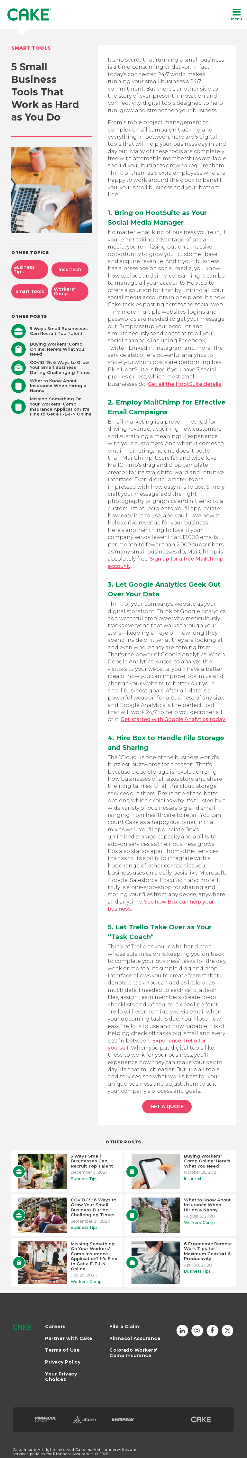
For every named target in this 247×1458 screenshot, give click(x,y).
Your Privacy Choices (61, 1376)
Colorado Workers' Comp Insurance (133, 1352)
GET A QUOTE (167, 1106)
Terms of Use (62, 1350)
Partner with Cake (69, 1338)
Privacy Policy (62, 1362)
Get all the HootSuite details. (185, 384)
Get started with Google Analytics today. (173, 719)
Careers (55, 1326)
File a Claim (124, 1326)
